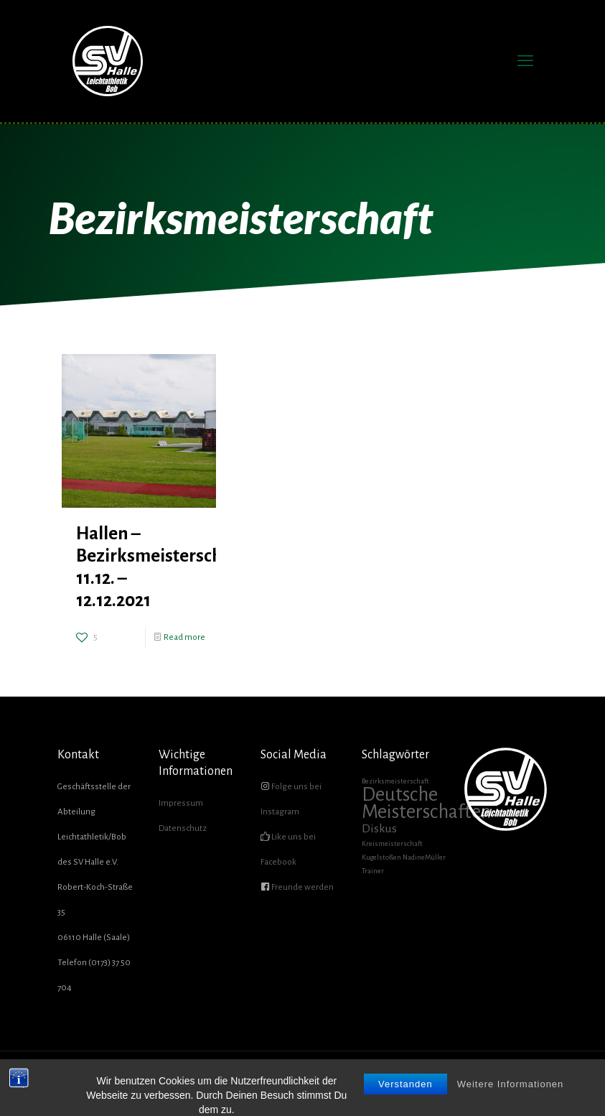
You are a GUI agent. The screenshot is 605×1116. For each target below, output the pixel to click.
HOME (236, 1079)
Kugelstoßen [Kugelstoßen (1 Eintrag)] (381, 857)
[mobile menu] (525, 61)
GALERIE (441, 1079)
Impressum (181, 803)
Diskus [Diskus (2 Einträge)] (379, 828)
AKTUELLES (279, 1079)
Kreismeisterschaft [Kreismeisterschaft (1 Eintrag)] (392, 843)
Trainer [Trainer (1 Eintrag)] (373, 871)
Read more (184, 637)
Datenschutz (183, 828)
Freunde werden (302, 887)
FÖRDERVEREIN (388, 1079)
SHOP (477, 1079)
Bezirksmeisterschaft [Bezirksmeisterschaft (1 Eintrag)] (395, 781)
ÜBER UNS (330, 1079)
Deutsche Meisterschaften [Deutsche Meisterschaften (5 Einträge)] (426, 803)
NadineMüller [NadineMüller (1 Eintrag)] (424, 857)
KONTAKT (516, 1079)
